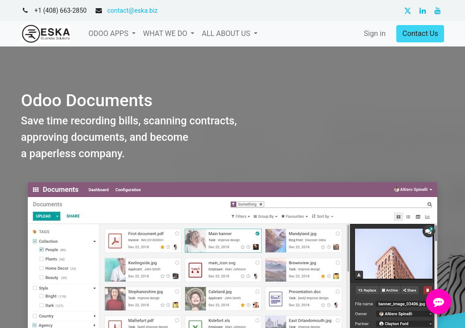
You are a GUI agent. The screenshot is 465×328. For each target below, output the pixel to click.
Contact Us (420, 33)
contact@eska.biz (132, 10)
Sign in (375, 33)
